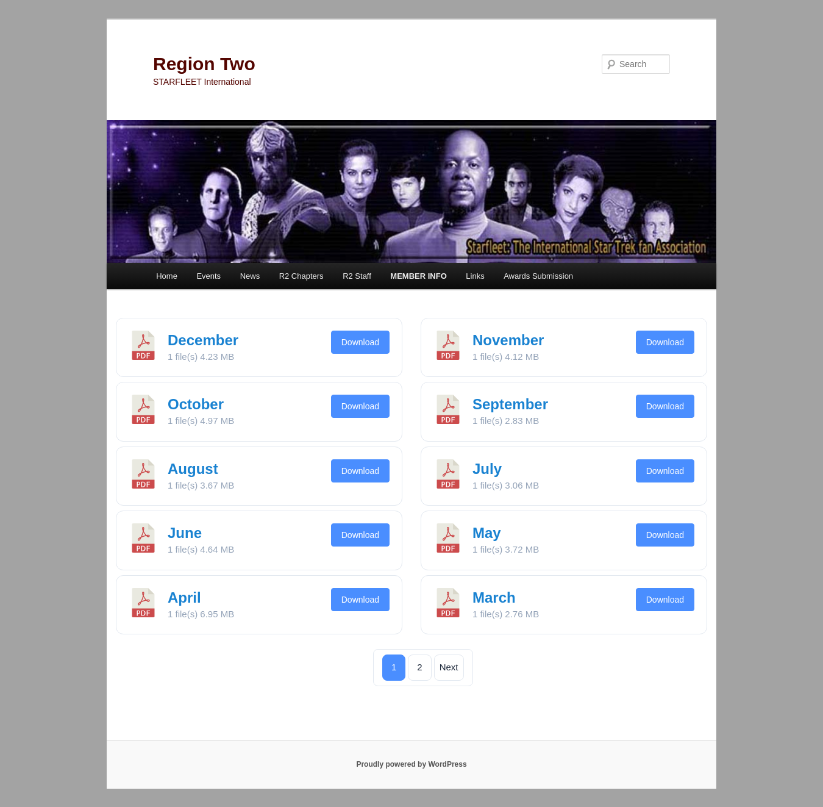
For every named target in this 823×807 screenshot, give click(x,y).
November (508, 340)
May (486, 533)
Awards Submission (538, 276)
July (487, 469)
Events (208, 276)
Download (360, 342)
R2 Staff (357, 276)
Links (475, 276)
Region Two (204, 64)
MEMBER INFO (418, 276)
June (185, 533)
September (510, 404)
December (203, 340)
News (250, 276)
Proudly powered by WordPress (411, 764)
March (494, 597)
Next (449, 667)
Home (166, 276)
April (184, 597)
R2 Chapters (301, 276)
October (196, 404)
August (193, 469)
